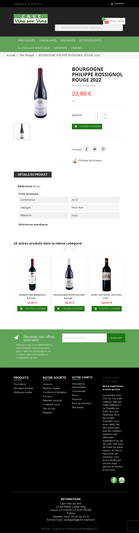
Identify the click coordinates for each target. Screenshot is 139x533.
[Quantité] (99, 116)
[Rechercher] (89, 28)
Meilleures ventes (23, 392)
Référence (25, 186)
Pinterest (103, 149)
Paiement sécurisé (52, 400)
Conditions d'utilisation (54, 392)
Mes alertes (78, 407)
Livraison (47, 384)
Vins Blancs (47, 40)
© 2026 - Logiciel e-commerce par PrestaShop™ (69, 528)
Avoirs (75, 395)
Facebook (114, 480)
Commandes (79, 391)
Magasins (48, 412)
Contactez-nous (51, 404)
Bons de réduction (81, 403)
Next (73, 249)
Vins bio (76, 48)
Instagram (121, 480)
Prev (65, 249)
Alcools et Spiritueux (34, 48)
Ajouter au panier (87, 126)
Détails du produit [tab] (33, 174)
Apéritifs (60, 48)
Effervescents (90, 40)
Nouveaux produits (23, 388)
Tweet (94, 149)
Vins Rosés (67, 40)
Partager (86, 149)
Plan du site (49, 408)
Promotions (20, 384)
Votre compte (82, 377)
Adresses (77, 399)
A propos (48, 396)
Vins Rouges (26, 40)
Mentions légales (52, 388)
